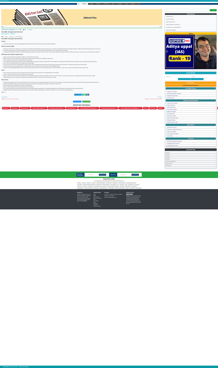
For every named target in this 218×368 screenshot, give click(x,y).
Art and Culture (136, 184)
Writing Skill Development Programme (174, 141)
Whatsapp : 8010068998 (109, 195)
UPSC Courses (96, 196)
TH (5, 92)
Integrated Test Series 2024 (172, 95)
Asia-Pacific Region (170, 19)
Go (190, 79)
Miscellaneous (168, 165)
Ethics (126, 184)
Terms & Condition (97, 206)
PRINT (24, 29)
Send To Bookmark (77, 101)
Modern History (99, 184)
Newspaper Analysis (170, 120)
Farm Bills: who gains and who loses (12, 32)
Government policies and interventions (89, 184)
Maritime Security (169, 16)
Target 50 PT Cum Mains (171, 91)
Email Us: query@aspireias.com (110, 197)
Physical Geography (106, 184)
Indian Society (79, 184)
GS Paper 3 (168, 157)
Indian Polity (122, 186)
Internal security (90, 186)
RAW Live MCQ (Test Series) (172, 117)
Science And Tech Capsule (172, 103)
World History (134, 186)
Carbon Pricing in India (170, 21)
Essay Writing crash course (172, 145)
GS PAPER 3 (6, 36)
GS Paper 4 (168, 159)
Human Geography (113, 184)
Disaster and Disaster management (113, 186)
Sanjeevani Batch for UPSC (172, 122)
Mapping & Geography (171, 111)
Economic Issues (169, 163)
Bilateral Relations (128, 186)
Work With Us (96, 200)
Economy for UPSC (170, 113)
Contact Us (95, 204)
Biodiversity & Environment (131, 182)
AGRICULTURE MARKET (19, 36)
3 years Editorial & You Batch (172, 133)
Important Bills (130, 184)
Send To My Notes (86, 101)
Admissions (95, 203)
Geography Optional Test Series (173, 143)
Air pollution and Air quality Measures (173, 27)
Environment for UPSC (171, 115)
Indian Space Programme (171, 30)
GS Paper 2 (168, 154)
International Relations (122, 182)
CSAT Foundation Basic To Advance (173, 93)
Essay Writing (169, 135)
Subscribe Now (102, 174)
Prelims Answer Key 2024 (25, 366)
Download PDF (5, 29)
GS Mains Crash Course (171, 127)
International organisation (171, 161)
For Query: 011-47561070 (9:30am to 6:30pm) (113, 194)
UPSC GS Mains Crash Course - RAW (12, 366)
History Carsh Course (171, 107)
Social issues (79, 186)
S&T (118, 184)
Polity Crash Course (170, 105)
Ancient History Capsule (171, 109)
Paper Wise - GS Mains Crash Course (174, 129)
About (94, 195)
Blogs (94, 202)
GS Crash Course (170, 97)
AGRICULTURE (11, 36)
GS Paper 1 (168, 152)
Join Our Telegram (78, 94)
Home (94, 194)
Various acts (85, 186)
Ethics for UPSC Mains (171, 131)
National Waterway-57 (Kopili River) (173, 24)
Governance (122, 184)
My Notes (30, 29)
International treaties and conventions (100, 186)
